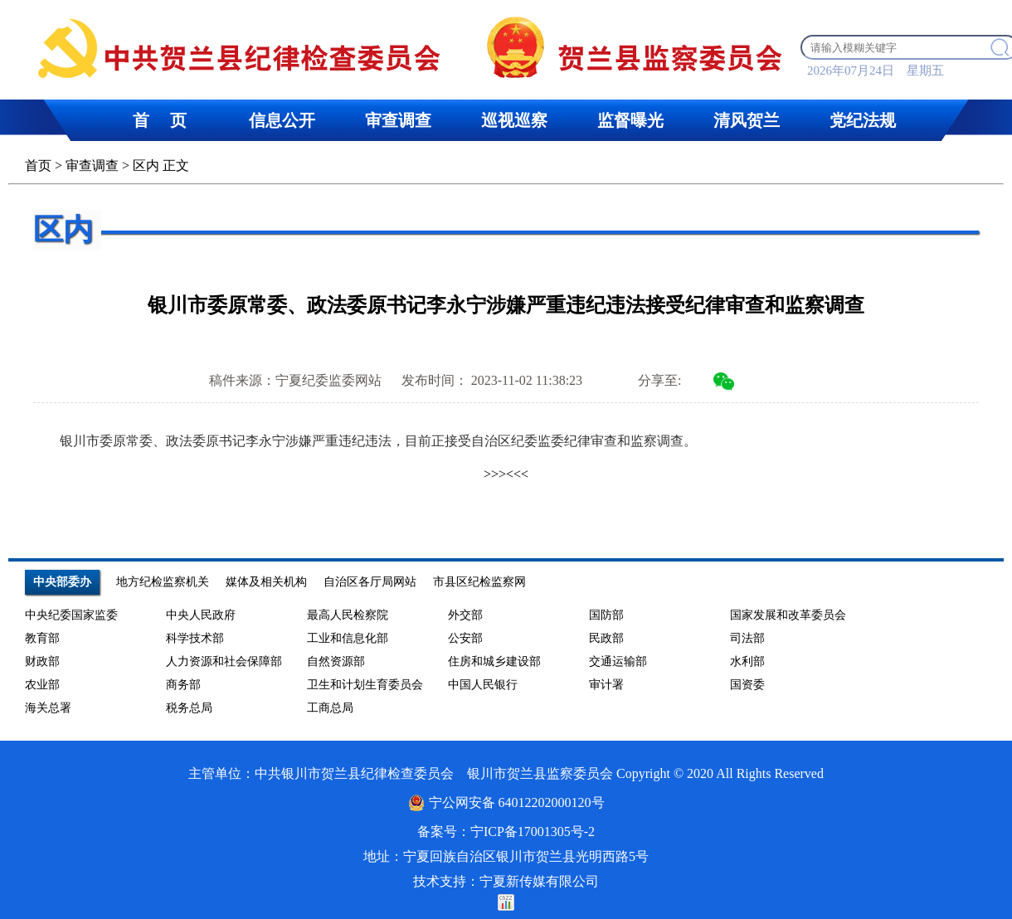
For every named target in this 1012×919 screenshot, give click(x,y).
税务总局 (189, 708)
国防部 (606, 615)
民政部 (606, 638)
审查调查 (92, 165)
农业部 (42, 684)
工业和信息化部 (347, 638)
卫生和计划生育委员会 (365, 684)
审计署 (606, 684)
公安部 (465, 638)
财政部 (42, 661)
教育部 (42, 638)
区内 (146, 165)
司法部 (747, 638)
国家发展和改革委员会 (788, 615)
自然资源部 (336, 661)
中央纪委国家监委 (71, 615)
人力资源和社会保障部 (224, 661)
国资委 (747, 684)
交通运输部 (618, 661)
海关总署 (48, 708)
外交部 (465, 615)
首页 (38, 165)
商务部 (183, 684)
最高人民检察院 (347, 615)
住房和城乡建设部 (494, 661)
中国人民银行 (483, 684)
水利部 (747, 661)
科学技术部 (195, 638)
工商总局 (330, 708)
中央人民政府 (201, 615)
